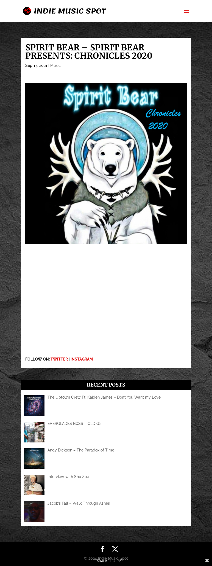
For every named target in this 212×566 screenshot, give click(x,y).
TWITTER (59, 359)
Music (55, 65)
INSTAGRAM (82, 359)
